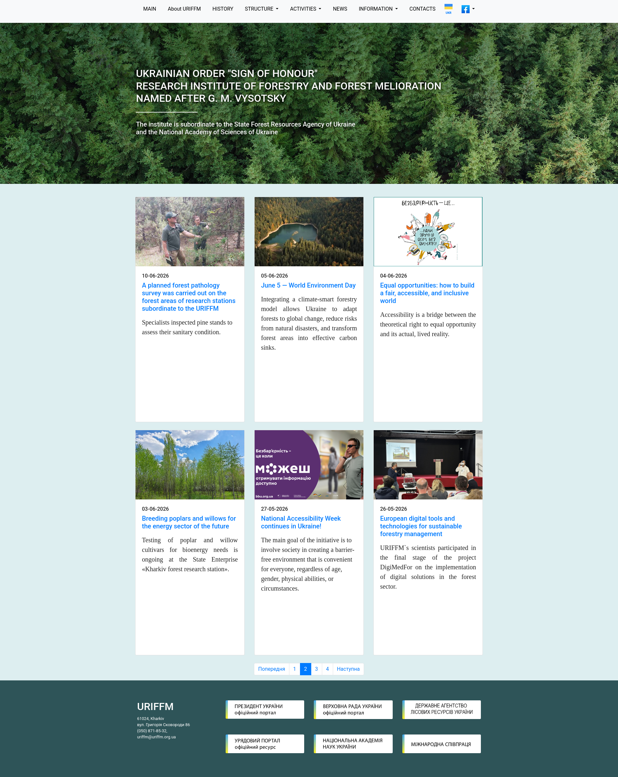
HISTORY (222, 9)
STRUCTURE (260, 9)
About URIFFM (184, 9)
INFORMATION (376, 9)
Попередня (271, 669)
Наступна (348, 669)
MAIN (149, 9)
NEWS (340, 9)
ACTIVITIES (303, 9)
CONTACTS (422, 9)
